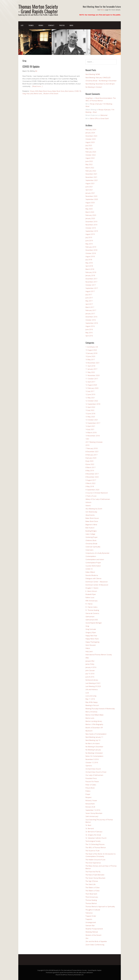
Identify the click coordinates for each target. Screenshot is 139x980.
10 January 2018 (91, 353)
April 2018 (89, 266)
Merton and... (38, 94)
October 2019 (91, 228)
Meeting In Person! (92, 705)
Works (41, 25)
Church (58, 975)
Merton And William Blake (94, 715)
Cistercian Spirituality (93, 547)
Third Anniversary (92, 897)
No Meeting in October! (94, 87)
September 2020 (92, 199)
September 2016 (92, 323)
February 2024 (91, 129)
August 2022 (90, 158)
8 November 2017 (92, 474)
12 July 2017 (90, 391)
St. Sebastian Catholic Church (96, 838)
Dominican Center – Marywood (96, 582)
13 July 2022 (90, 410)
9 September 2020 (92, 490)
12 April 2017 (90, 382)
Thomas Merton (91, 903)
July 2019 (89, 237)
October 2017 (91, 285)
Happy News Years (92, 639)
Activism (88, 502)
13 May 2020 (90, 417)
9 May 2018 (90, 486)
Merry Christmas (91, 712)
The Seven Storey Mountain (95, 878)
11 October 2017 (92, 379)
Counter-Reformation (93, 566)
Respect (88, 797)
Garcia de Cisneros (92, 613)
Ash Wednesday (91, 512)
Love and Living (91, 696)
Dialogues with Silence (93, 578)
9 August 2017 (91, 480)
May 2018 (89, 263)
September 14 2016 (93, 810)
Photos (62, 25)
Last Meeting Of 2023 (93, 686)
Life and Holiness (92, 689)
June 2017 (89, 298)
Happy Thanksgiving (92, 642)
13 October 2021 (92, 420)
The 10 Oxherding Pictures (95, 844)
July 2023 (89, 145)
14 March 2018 (91, 432)
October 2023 (91, 139)
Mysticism (89, 731)
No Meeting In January (93, 750)
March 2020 (90, 212)
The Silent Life (90, 884)
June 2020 (89, 206)
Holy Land (29, 94)
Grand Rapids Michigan (94, 623)
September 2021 (92, 180)
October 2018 (91, 253)
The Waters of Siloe (92, 887)
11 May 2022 (90, 372)
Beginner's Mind (91, 524)
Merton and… (90, 718)
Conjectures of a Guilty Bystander (98, 553)
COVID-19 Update (31, 66)
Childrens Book (91, 540)
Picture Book (90, 788)
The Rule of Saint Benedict (95, 875)
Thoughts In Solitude (93, 910)
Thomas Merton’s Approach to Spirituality (100, 906)
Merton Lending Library (94, 721)
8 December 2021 (92, 451)
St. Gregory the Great (93, 835)
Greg (24, 94)
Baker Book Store (58, 91)
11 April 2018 (90, 366)
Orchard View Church (93, 769)
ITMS (87, 658)
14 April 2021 (90, 426)
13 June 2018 (90, 413)
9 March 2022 (90, 483)
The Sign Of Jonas (92, 881)
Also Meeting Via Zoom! (94, 509)
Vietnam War (90, 925)
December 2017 (91, 279)
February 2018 (91, 272)
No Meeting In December (94, 747)
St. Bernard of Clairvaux (94, 832)
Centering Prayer (92, 537)
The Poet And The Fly (93, 872)
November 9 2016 (92, 759)
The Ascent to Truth (93, 851)
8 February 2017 (91, 455)
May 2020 (89, 209)
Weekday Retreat (92, 932)
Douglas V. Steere (92, 588)
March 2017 (90, 307)
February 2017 (91, 310)
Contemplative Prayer (93, 562)
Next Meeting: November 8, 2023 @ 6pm (100, 84)
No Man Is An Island (92, 743)
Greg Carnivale (91, 629)
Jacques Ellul (90, 661)
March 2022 (90, 168)
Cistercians (89, 550)
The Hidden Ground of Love (95, 860)
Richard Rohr (90, 804)
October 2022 (91, 155)
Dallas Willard (90, 572)
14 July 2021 (90, 429)
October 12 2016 (92, 762)
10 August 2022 (91, 350)
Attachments (90, 515)
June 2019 (89, 240)
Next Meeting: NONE (93, 74)
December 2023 (91, 136)
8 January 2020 (91, 458)
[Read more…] (37, 86)
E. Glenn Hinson (91, 591)
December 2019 (91, 221)
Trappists (89, 919)
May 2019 (89, 244)
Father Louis (90, 597)
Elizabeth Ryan (91, 594)
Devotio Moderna (92, 575)
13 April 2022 (90, 407)
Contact (51, 25)
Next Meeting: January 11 (94, 737)
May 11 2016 (90, 699)
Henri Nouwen (91, 645)
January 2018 (90, 275)
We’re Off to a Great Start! (99, 118)
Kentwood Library (92, 680)
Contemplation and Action (95, 559)
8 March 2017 (90, 467)
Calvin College (90, 534)
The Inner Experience (93, 863)
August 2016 (90, 326)
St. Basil (88, 825)
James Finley (90, 664)
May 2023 (89, 148)
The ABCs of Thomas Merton (96, 847)
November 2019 (91, 225)
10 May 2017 (90, 359)
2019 (87, 445)
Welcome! (104, 115)
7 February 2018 (91, 448)
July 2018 (89, 259)
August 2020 (90, 202)
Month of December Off (94, 728)
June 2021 (89, 187)
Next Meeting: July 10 (93, 740)
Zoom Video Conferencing (95, 945)
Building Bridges (91, 531)
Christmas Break (91, 543)
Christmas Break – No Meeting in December (101, 81)
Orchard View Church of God (96, 772)
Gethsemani (90, 616)
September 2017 (92, 288)
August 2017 (90, 291)
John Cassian (90, 670)
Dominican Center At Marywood (97, 585)
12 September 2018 (93, 404)
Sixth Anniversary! (92, 816)
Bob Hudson (69, 91)
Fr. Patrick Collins (91, 607)
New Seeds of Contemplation (96, 734)
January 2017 (90, 313)
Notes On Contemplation (94, 756)
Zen (87, 938)
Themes (31, 25)
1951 (87, 439)
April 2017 (89, 304)
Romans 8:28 (90, 807)
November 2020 (91, 196)
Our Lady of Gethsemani (94, 775)
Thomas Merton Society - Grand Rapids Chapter (38, 9)
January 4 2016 (91, 667)
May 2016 (89, 333)
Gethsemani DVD (92, 620)
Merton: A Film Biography (94, 724)
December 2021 (91, 174)
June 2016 (89, 329)
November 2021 (91, 177)
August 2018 (90, 256)
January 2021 (90, 193)
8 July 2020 (89, 461)
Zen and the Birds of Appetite (96, 941)
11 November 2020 (93, 375)
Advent (88, 505)
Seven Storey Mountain (94, 813)
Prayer (88, 794)
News (103, 10)
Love (87, 693)
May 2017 (89, 301)
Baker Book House (45, 91)
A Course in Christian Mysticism (97, 493)
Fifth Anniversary (91, 601)
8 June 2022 (90, 464)
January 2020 (90, 218)
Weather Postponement (94, 929)
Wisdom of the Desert (50, 94)
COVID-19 (77, 91)
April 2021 (89, 190)
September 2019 (92, 231)
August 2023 (90, 142)
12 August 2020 (91, 385)
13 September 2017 (93, 423)
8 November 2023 (92, 477)
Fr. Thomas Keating (92, 610)
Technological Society (93, 841)
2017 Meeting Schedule (94, 442)
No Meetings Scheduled (94, 753)
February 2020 (91, 215)
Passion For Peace (92, 781)
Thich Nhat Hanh (91, 894)
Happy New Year (91, 635)
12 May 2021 (90, 398)
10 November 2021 (93, 363)
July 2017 (89, 294)
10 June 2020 (34, 91)
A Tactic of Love (91, 496)
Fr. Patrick (89, 604)
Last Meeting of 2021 (93, 683)
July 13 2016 (90, 674)
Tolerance (89, 913)
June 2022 (89, 161)
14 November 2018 (93, 436)
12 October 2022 (92, 401)
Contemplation (91, 556)
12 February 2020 (92, 388)
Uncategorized (91, 922)
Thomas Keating (91, 900)
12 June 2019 (90, 394)
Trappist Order (91, 916)
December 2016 (91, 317)
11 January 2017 (91, 369)
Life (22, 25)
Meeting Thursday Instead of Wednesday (100, 709)
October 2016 (91, 320)
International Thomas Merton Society (99, 655)
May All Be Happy (92, 702)
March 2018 (90, 269)
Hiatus (88, 648)
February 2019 (91, 247)
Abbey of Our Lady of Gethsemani (98, 499)
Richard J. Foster (91, 800)
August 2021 (90, 183)
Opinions (89, 766)
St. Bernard (90, 828)
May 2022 (89, 164)
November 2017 (91, 282)
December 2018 (91, 250)
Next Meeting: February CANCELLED (98, 77)
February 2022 (91, 171)
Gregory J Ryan (91, 632)
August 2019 (90, 234)
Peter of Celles (91, 785)
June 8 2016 (90, 677)
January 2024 (90, 133)
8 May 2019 (90, 470)
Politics (88, 791)
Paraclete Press (91, 778)
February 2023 (91, 152)
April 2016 (89, 336)
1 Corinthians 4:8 (92, 347)
